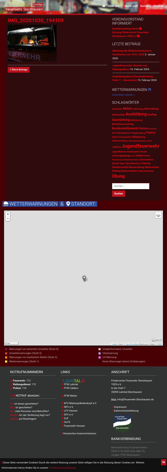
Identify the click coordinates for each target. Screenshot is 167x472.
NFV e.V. (67, 407)
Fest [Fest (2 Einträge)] (114, 133)
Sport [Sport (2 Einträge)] (122, 163)
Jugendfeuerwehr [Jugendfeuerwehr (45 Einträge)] (140, 146)
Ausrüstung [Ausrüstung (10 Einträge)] (121, 120)
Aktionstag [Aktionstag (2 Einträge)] (138, 109)
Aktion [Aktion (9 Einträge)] (127, 108)
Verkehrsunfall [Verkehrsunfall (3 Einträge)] (120, 167)
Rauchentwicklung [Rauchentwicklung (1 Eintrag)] (132, 160)
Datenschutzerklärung (62, 467)
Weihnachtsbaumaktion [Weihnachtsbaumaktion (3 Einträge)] (124, 170)
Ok (163, 462)
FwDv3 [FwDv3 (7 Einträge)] (150, 132)
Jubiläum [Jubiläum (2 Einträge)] (116, 147)
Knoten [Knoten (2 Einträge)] (143, 151)
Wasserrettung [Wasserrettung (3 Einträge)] (136, 167)
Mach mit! (131, 6)
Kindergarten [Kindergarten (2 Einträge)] (133, 151)
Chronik (158, 6)
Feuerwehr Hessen (73, 425)
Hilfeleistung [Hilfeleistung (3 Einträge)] (138, 136)
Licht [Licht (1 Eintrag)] (133, 156)
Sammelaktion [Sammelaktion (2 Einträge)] (147, 159)
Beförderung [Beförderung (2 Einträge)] (136, 120)
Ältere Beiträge (18, 69)
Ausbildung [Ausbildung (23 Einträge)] (136, 114)
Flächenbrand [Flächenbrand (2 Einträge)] (123, 133)
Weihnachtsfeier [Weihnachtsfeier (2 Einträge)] (146, 171)
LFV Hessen (69, 410)
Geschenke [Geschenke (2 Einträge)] (125, 137)
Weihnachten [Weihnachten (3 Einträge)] (152, 167)
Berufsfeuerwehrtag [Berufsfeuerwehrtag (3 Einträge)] (123, 124)
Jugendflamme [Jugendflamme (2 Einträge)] (119, 151)
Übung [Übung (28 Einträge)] (118, 176)
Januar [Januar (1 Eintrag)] (149, 141)
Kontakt (145, 6)
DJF (64, 418)
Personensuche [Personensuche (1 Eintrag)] (118, 160)
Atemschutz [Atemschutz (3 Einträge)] (118, 114)
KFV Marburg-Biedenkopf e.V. (79, 403)
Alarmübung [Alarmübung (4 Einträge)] (151, 108)
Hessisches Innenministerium (78, 433)
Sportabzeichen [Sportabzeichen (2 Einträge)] (133, 163)
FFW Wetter (69, 395)
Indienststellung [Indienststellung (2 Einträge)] (120, 141)
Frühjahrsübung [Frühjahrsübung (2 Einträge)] (137, 133)
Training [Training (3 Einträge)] (145, 163)
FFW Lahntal (69, 384)
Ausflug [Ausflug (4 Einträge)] (151, 114)
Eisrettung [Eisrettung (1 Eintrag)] (152, 129)
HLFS (65, 422)
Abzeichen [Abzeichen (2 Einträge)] (117, 109)
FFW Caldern (69, 388)
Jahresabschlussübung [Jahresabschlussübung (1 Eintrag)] (137, 141)
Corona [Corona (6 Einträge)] (143, 128)
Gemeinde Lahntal (123, 94)
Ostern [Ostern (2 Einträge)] (147, 155)
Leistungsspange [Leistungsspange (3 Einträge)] (121, 155)
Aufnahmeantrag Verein (126, 28)
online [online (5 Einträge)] (139, 155)
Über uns (114, 6)
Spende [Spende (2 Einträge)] (115, 163)
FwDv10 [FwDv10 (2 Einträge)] (116, 137)
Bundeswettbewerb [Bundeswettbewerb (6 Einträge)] (125, 128)
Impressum (119, 407)
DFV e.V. (67, 414)
